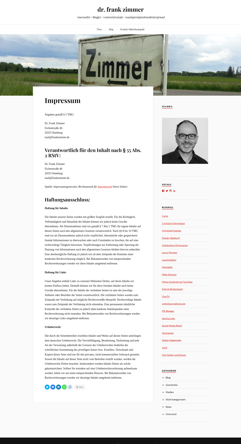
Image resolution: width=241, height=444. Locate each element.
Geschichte (172, 384)
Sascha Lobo (168, 318)
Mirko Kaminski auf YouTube (177, 281)
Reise (168, 406)
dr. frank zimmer (120, 9)
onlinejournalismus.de (173, 303)
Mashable (167, 267)
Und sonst (171, 414)
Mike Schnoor (169, 274)
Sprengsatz (168, 332)
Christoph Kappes (171, 230)
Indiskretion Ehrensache (175, 245)
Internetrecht (105, 186)
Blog (111, 29)
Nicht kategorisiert (176, 399)
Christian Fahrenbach (173, 223)
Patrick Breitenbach (172, 289)
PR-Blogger (168, 311)
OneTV (166, 296)
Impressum (63, 100)
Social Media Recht (172, 325)
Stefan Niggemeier (171, 340)
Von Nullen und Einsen (174, 354)
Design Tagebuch (171, 237)
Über (99, 29)
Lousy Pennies (169, 252)
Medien (170, 392)
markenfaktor (169, 259)
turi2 (164, 347)
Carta (165, 215)
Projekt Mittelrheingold (132, 29)
